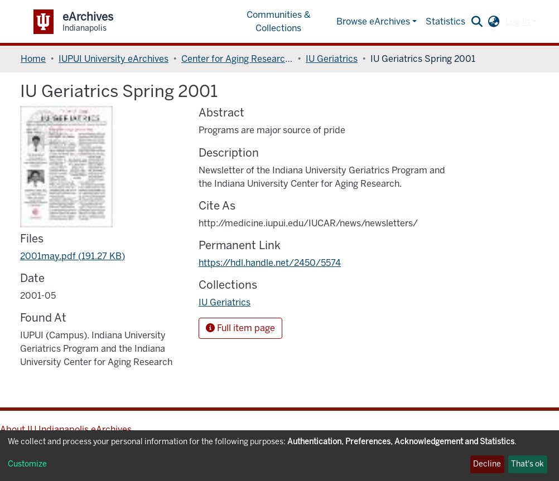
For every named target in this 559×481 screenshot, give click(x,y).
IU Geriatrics (332, 59)
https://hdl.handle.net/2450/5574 (270, 262)
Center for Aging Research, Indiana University (237, 59)
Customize (27, 464)
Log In (517, 21)
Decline (487, 464)
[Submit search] (477, 21)
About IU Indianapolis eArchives (66, 429)
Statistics (445, 21)
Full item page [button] (240, 328)
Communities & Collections (279, 21)
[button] (494, 21)
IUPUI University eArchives (113, 59)
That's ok (527, 464)
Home (33, 59)
